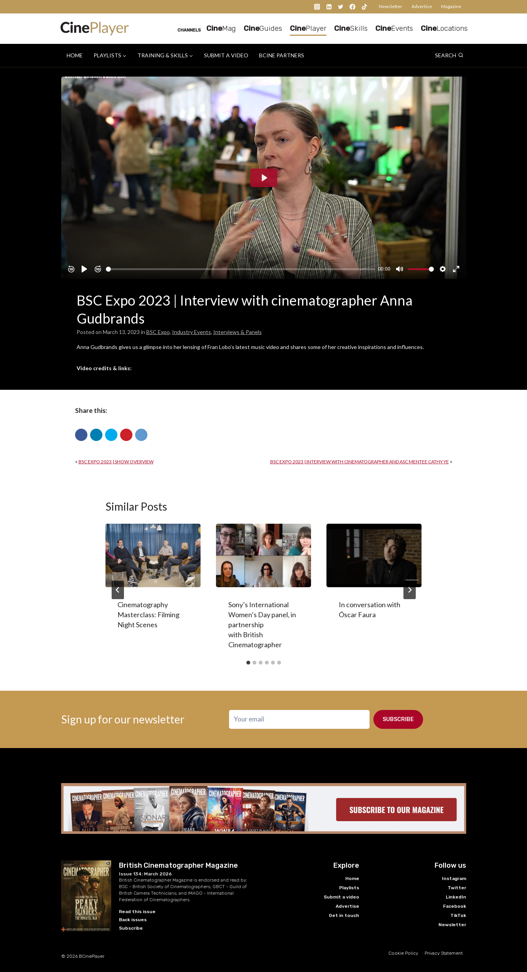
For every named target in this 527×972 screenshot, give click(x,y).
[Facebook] (352, 7)
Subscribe (398, 719)
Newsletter (390, 6)
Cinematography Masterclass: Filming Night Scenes (149, 614)
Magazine (451, 6)
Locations (444, 28)
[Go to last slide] (118, 590)
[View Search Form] (449, 55)
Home (75, 55)
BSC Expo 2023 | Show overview (116, 461)
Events (394, 28)
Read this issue (137, 907)
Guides (263, 28)
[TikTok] (364, 7)
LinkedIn (456, 892)
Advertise (422, 6)
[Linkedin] (329, 7)
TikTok (458, 911)
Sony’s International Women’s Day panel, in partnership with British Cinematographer (262, 624)
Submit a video (226, 55)
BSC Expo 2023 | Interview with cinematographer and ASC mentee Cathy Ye (359, 461)
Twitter (457, 883)
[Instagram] (317, 7)
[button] (81, 435)
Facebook (454, 901)
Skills (351, 28)
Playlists (349, 883)
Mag (221, 28)
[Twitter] (341, 7)
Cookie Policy (403, 949)
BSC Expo (158, 332)
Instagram (454, 874)
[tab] (248, 663)
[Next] (409, 590)
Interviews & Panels (237, 332)
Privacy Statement (444, 949)
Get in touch (344, 911)
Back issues (133, 915)
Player (308, 28)
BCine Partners (281, 55)
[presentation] (153, 555)
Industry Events (191, 332)
